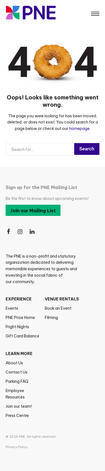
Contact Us (16, 372)
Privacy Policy (16, 447)
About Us (14, 362)
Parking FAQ (17, 381)
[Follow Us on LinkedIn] (32, 231)
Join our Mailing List (33, 210)
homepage (79, 128)
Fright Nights (17, 326)
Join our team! (19, 406)
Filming (51, 317)
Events (12, 308)
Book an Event (58, 308)
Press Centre (17, 415)
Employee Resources (15, 394)
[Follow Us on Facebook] (8, 231)
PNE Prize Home (20, 317)
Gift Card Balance (22, 336)
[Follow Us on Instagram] (20, 231)
